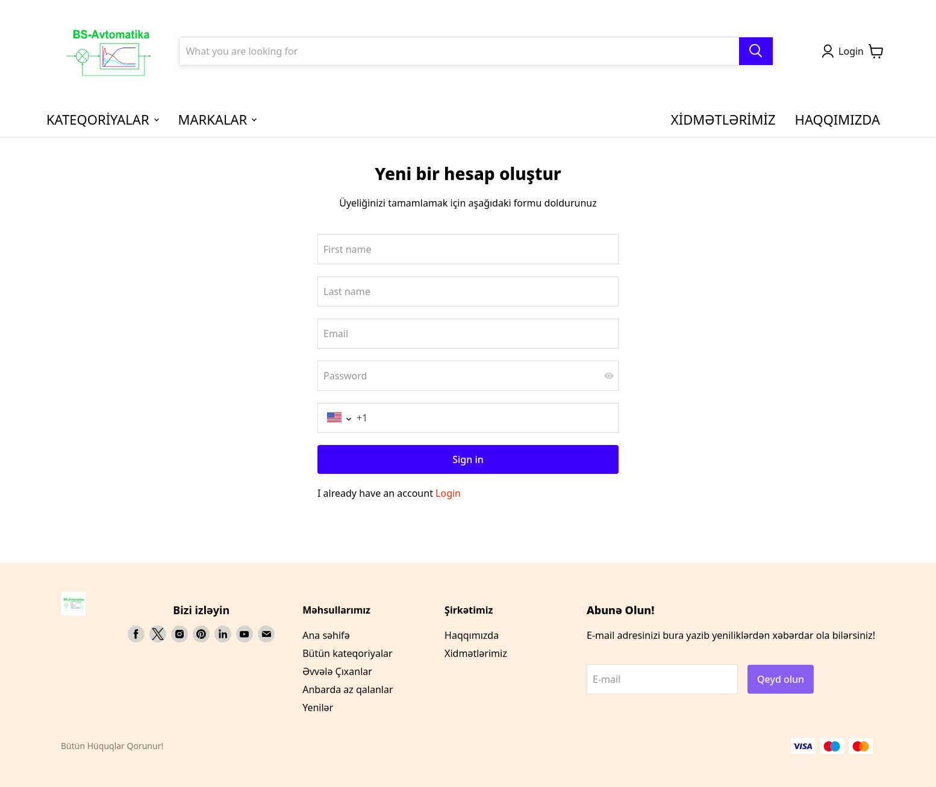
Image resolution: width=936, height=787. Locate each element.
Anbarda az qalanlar (347, 689)
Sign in (468, 459)
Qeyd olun (780, 679)
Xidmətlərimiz (476, 653)
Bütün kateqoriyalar (347, 653)
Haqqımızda (472, 635)
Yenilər (317, 707)
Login (448, 493)
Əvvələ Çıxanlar (337, 671)
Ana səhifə (325, 635)
